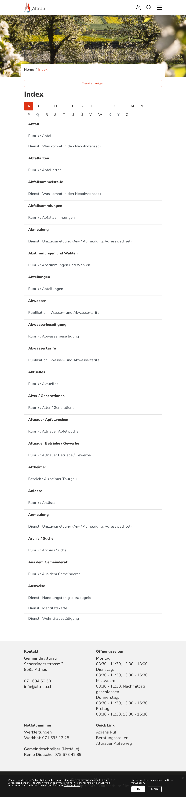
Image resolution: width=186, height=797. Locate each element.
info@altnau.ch (38, 686)
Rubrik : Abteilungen (45, 288)
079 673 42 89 (67, 754)
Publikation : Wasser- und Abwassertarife (63, 312)
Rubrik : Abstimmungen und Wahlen (59, 265)
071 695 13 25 (55, 737)
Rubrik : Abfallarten (45, 170)
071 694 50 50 (37, 681)
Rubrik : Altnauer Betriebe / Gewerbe (59, 455)
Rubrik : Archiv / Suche (47, 550)
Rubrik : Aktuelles (43, 383)
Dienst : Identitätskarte (47, 608)
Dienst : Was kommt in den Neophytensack (64, 146)
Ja (138, 789)
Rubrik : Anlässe (42, 502)
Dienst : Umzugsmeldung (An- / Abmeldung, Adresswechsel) (80, 241)
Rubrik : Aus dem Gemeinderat (54, 574)
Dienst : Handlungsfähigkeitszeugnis (59, 597)
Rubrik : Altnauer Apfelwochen (54, 431)
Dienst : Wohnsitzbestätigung (53, 618)
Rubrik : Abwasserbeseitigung (53, 336)
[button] (150, 7)
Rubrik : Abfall (40, 135)
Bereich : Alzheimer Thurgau (52, 478)
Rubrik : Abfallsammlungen (51, 217)
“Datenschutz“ (72, 785)
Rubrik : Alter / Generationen (52, 407)
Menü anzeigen (93, 83)
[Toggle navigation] (158, 7)
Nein (154, 789)
